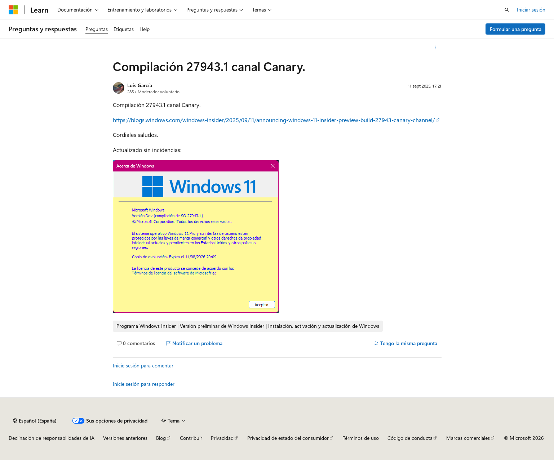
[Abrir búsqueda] (507, 9)
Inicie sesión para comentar (143, 365)
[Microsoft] (13, 9)
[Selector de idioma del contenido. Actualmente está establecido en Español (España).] (35, 420)
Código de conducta (410, 437)
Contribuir (191, 437)
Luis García (139, 85)
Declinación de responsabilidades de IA (51, 437)
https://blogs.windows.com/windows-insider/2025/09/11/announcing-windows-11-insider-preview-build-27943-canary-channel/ (274, 120)
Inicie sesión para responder (143, 383)
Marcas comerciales (468, 437)
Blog (161, 437)
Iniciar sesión (531, 9)
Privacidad (222, 437)
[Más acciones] (435, 47)
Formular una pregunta (515, 29)
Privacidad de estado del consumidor (288, 437)
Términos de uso (361, 437)
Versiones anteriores (125, 437)
